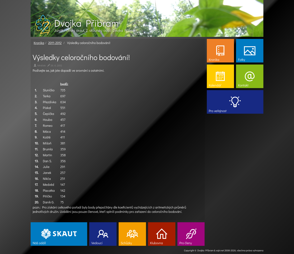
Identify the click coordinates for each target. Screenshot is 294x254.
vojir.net (220, 250)
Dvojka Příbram (86, 23)
